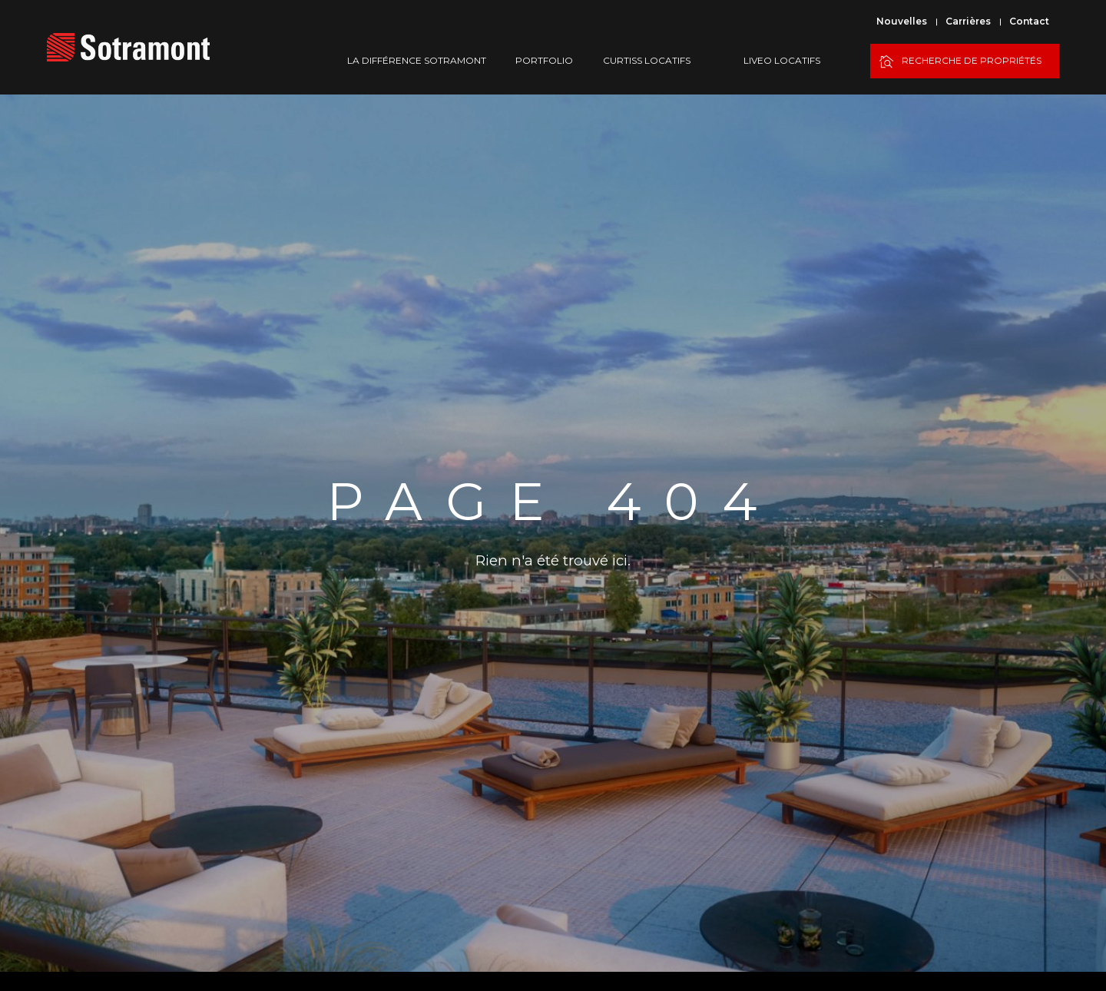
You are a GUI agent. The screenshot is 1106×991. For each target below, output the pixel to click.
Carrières (968, 21)
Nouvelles (901, 21)
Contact (1029, 21)
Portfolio (544, 60)
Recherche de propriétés (960, 62)
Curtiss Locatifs (646, 60)
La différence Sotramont (416, 60)
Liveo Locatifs (781, 60)
